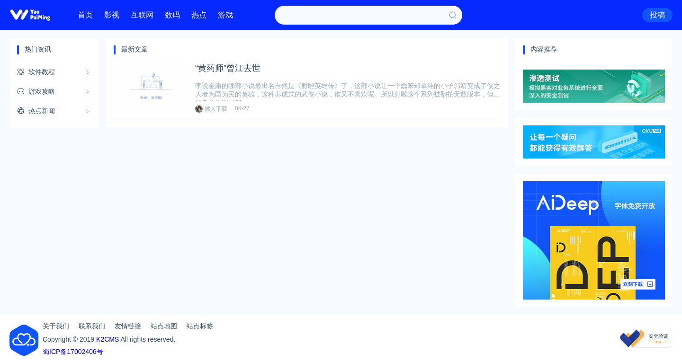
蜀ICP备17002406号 (73, 351)
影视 (111, 15)
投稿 (657, 15)
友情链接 (128, 326)
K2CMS (107, 339)
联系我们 (92, 326)
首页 (85, 15)
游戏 (225, 15)
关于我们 (56, 326)
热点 (198, 15)
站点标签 (200, 326)
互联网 (142, 15)
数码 (172, 15)
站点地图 (164, 326)
